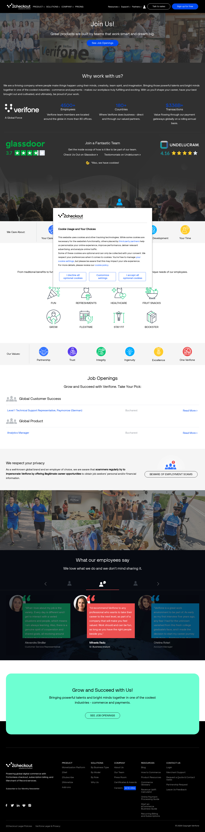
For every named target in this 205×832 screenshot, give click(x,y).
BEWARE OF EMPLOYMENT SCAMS (171, 474)
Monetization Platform (73, 767)
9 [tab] (122, 657)
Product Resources (151, 777)
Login (169, 767)
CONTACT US (173, 763)
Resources (113, 7)
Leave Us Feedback (176, 789)
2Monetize (67, 782)
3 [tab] (92, 657)
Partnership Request (177, 784)
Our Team (119, 772)
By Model (95, 772)
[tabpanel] (102, 584)
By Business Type (100, 767)
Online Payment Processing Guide (150, 798)
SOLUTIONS (52, 7)
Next (159, 583)
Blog (143, 767)
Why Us (95, 782)
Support (125, 7)
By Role (95, 777)
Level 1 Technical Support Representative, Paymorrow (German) (44, 410)
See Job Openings (102, 43)
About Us (119, 767)
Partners (136, 7)
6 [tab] (107, 657)
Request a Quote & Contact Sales (180, 778)
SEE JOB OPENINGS (102, 715)
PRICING (79, 7)
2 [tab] (87, 657)
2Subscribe (68, 777)
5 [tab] (102, 657)
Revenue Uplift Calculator (148, 790)
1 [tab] (82, 657)
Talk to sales (158, 6)
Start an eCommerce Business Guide (149, 806)
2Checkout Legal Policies (19, 826)
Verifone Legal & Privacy (47, 826)
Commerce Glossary (147, 783)
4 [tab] (97, 657)
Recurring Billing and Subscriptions (150, 814)
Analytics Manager (18, 432)
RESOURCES (147, 763)
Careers (125, 788)
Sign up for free (185, 6)
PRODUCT (38, 7)
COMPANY (66, 7)
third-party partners (129, 241)
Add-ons (66, 787)
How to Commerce (151, 772)
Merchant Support (176, 772)
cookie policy (101, 265)
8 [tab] (117, 657)
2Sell (64, 772)
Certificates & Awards (125, 782)
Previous (46, 583)
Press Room (120, 777)
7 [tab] (112, 657)
